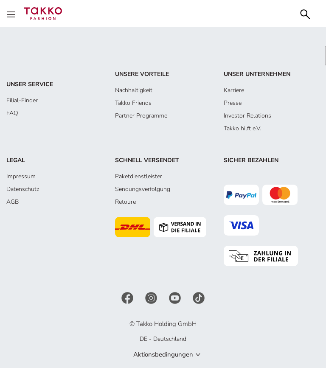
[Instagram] (152, 297)
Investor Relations (247, 116)
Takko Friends (133, 103)
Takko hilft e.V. (242, 128)
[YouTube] (176, 297)
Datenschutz (22, 189)
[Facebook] (128, 297)
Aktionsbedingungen (163, 354)
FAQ (12, 113)
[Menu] (11, 13)
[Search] (305, 13)
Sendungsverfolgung (142, 189)
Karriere (234, 90)
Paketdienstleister (138, 176)
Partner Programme (141, 116)
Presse (233, 103)
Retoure (125, 202)
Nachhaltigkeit (133, 90)
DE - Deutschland (163, 339)
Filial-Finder (22, 100)
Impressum (21, 176)
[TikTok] (199, 297)
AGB (12, 202)
